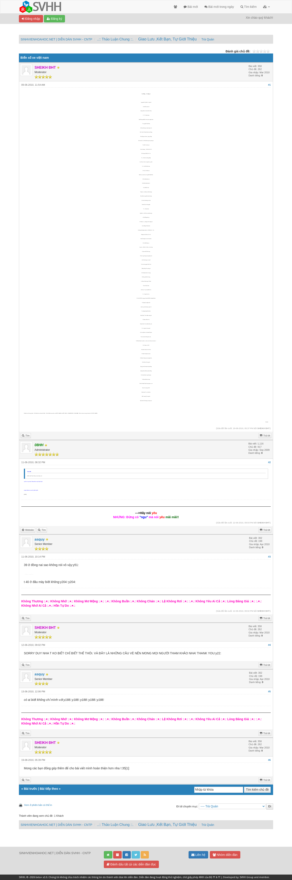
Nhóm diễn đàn (225, 855)
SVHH (22, 877)
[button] (266, 6)
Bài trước (30, 788)
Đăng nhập (31, 18)
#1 (269, 84)
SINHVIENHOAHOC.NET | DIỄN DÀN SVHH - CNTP (56, 39)
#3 (269, 556)
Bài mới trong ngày (219, 6)
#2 (269, 462)
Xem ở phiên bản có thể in (38, 805)
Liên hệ (198, 855)
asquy (40, 539)
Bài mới (191, 6)
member (264, 877)
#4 (269, 645)
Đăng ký (54, 18)
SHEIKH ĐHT (263, 428)
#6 (269, 760)
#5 (269, 691)
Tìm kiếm (249, 6)
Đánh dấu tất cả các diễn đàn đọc (131, 864)
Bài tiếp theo (49, 788)
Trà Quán (207, 39)
